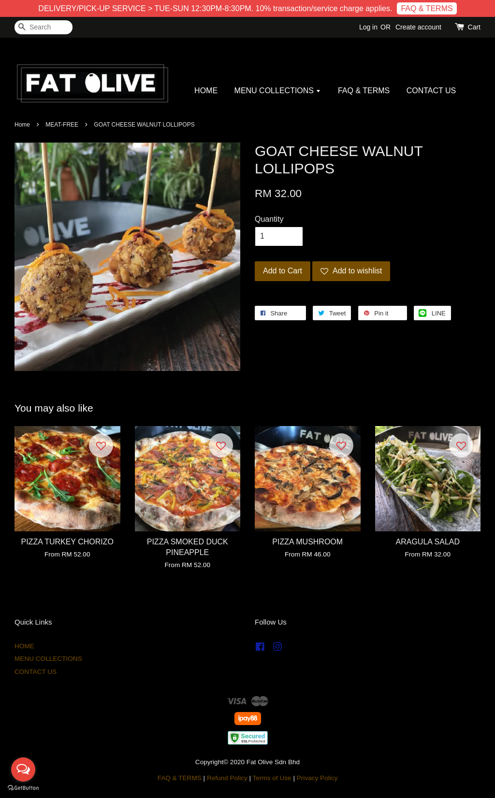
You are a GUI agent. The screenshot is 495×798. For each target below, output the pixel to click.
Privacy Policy (317, 778)
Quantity (269, 219)
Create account (418, 27)
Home (22, 124)
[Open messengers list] (23, 769)
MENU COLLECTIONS (277, 90)
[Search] (44, 27)
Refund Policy (227, 778)
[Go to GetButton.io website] (23, 788)
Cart (474, 27)
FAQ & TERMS (426, 8)
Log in (368, 27)
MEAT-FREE (61, 124)
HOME (206, 90)
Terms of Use (272, 778)
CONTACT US (431, 90)
